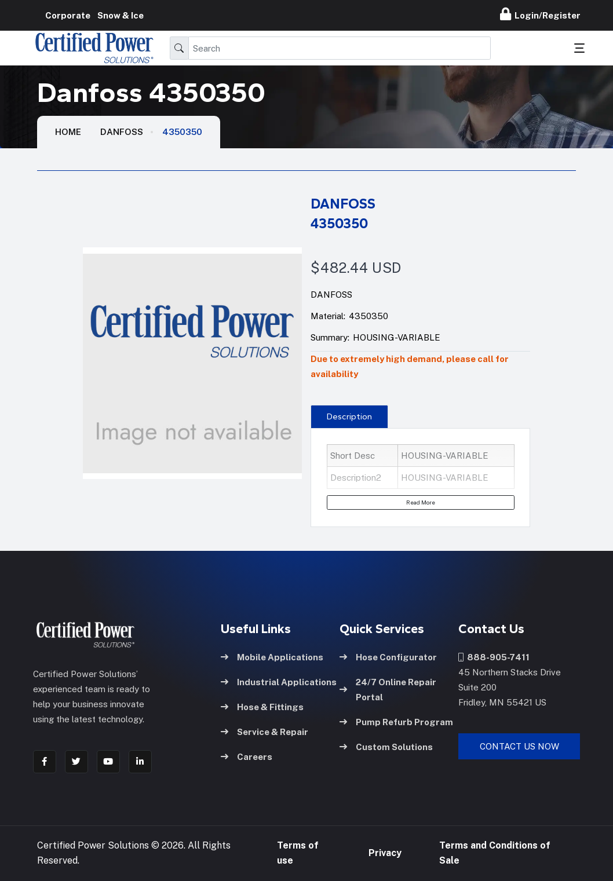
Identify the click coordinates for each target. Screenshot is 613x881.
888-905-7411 (494, 656)
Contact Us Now (519, 746)
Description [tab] (349, 416)
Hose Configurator (388, 656)
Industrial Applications (279, 681)
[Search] (339, 48)
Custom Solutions (386, 746)
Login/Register (540, 14)
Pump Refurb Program (396, 721)
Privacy (385, 852)
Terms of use (298, 853)
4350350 (182, 132)
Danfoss (121, 132)
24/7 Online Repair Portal (388, 689)
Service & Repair (264, 731)
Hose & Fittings (262, 706)
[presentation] (349, 416)
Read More (420, 502)
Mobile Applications (272, 656)
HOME (68, 132)
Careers (246, 756)
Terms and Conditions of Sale (494, 853)
